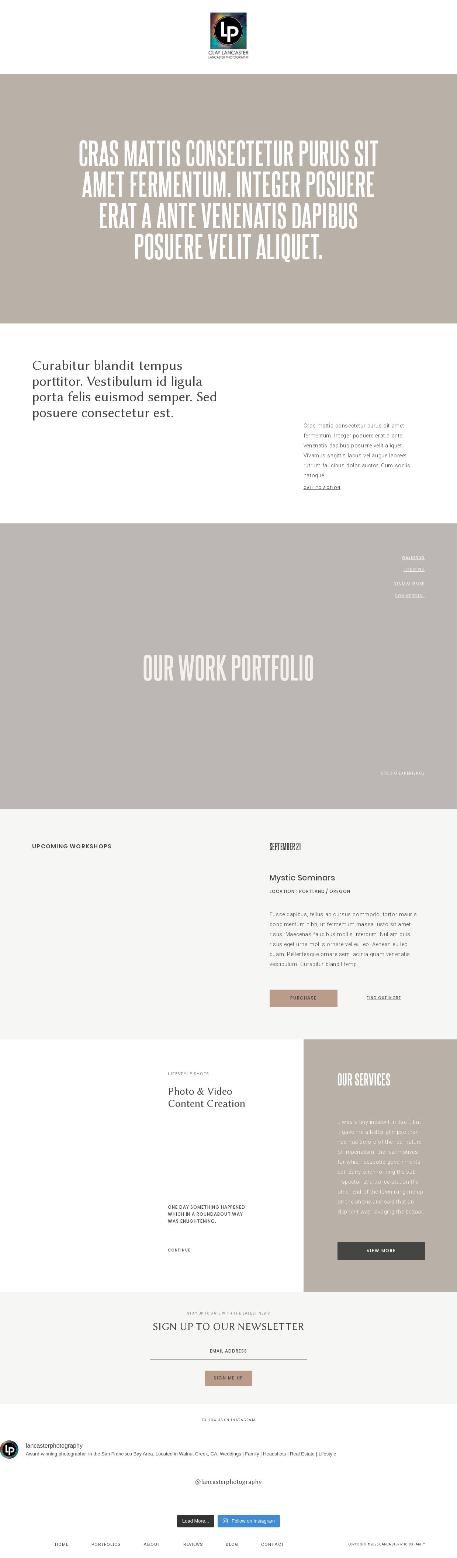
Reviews (193, 1544)
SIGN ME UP (228, 1378)
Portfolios (106, 1544)
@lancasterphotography (228, 1481)
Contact (272, 1544)
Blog (232, 1544)
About (151, 1544)
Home (61, 1544)
